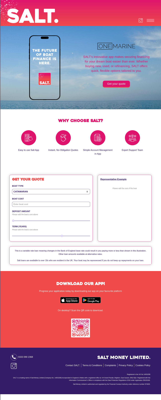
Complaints (110, 371)
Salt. (37, 18)
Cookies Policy (142, 371)
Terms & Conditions (92, 371)
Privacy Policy (126, 371)
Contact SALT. (73, 371)
